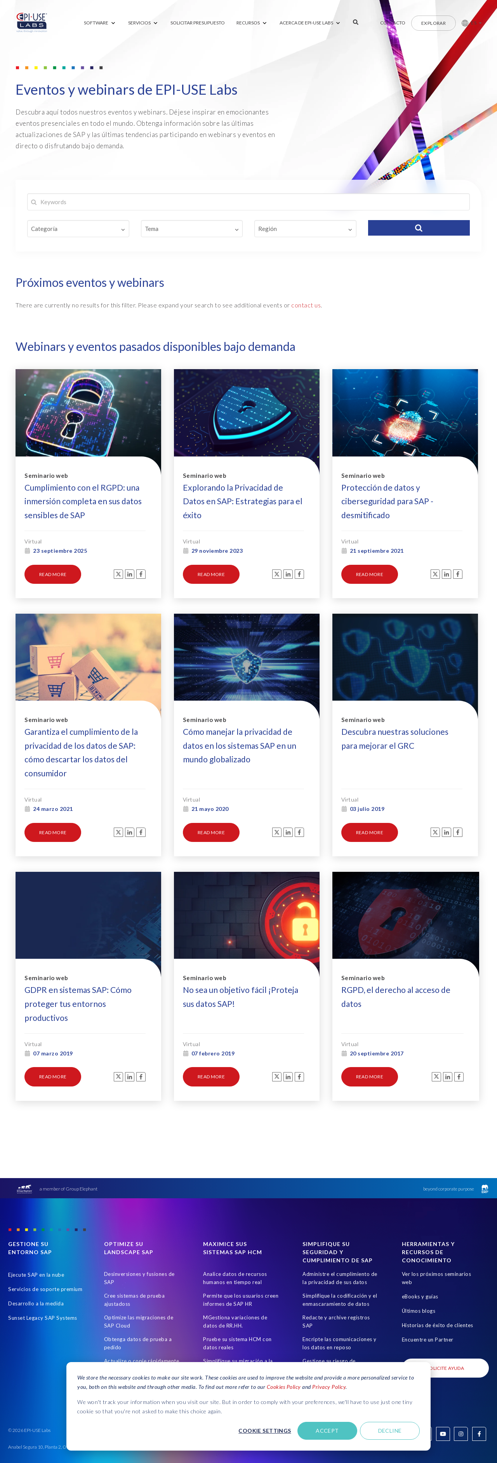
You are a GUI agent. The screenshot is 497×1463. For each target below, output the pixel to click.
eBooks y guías (420, 1265)
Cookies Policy (284, 1386)
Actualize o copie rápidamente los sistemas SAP (141, 1333)
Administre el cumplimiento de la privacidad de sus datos (339, 1246)
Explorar (433, 23)
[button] (468, 23)
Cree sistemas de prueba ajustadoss (134, 1268)
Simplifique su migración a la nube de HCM (238, 1333)
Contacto (392, 23)
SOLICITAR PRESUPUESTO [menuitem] (197, 23)
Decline (390, 1430)
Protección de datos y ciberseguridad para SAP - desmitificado (387, 493)
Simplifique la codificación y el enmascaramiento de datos (339, 1268)
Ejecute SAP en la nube (36, 1243)
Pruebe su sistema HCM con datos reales (237, 1312)
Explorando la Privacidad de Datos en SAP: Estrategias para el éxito (242, 493)
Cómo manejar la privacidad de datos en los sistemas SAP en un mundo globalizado (239, 727)
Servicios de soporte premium (45, 1258)
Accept (327, 1430)
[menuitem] (100, 23)
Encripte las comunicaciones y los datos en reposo (339, 1312)
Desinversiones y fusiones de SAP (139, 1246)
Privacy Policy (329, 1386)
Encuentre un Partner (428, 1308)
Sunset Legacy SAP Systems (42, 1286)
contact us (306, 305)
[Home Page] (32, 23)
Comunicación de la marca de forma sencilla (239, 1355)
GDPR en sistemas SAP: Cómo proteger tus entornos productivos (78, 974)
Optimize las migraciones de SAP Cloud (139, 1290)
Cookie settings (264, 1430)
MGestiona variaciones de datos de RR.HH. (235, 1290)
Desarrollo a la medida (36, 1272)
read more (52, 566)
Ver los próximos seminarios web (436, 1246)
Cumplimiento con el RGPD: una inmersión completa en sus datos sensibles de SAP (83, 493)
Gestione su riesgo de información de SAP (329, 1333)
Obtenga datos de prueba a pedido (138, 1312)
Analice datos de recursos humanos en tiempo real (235, 1246)
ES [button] (473, 23)
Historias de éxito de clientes (437, 1294)
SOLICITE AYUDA (445, 1337)
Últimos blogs (419, 1279)
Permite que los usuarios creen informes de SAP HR (240, 1268)
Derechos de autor (452, 1444)
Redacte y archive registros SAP (336, 1290)
